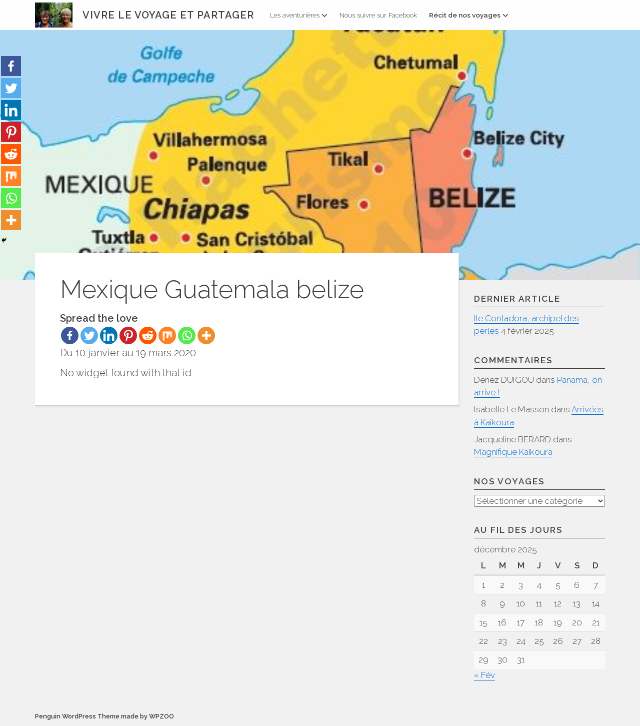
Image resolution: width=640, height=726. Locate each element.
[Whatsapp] (187, 335)
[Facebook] (69, 335)
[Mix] (167, 335)
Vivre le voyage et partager (168, 15)
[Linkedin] (109, 335)
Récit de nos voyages (468, 15)
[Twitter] (89, 335)
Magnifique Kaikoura (513, 452)
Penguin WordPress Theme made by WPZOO (104, 716)
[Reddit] (147, 335)
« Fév (484, 675)
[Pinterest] (128, 335)
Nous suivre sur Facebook (378, 15)
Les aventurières (299, 15)
